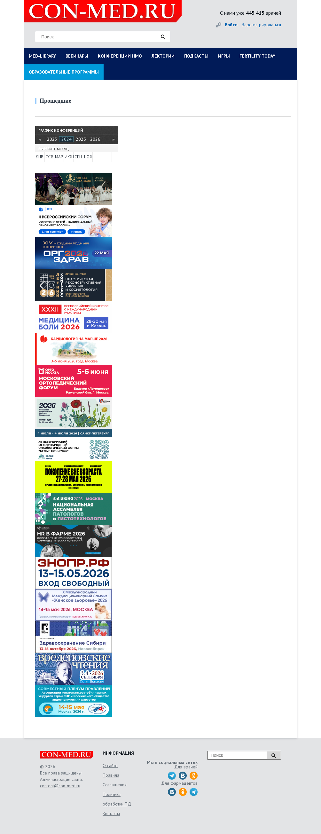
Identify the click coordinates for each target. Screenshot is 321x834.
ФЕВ (49, 157)
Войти (231, 24)
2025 (81, 139)
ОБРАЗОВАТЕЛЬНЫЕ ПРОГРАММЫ (64, 72)
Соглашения (115, 785)
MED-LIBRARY (42, 56)
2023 (52, 139)
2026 (95, 139)
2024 (66, 139)
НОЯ (88, 157)
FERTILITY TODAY (257, 56)
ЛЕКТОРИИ (163, 56)
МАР (59, 157)
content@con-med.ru (60, 786)
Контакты (111, 813)
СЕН (78, 157)
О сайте (110, 765)
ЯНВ (39, 157)
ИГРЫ (224, 56)
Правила (111, 775)
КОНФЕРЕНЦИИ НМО (120, 56)
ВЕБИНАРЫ (77, 56)
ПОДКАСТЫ (196, 56)
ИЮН (69, 157)
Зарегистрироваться (261, 25)
